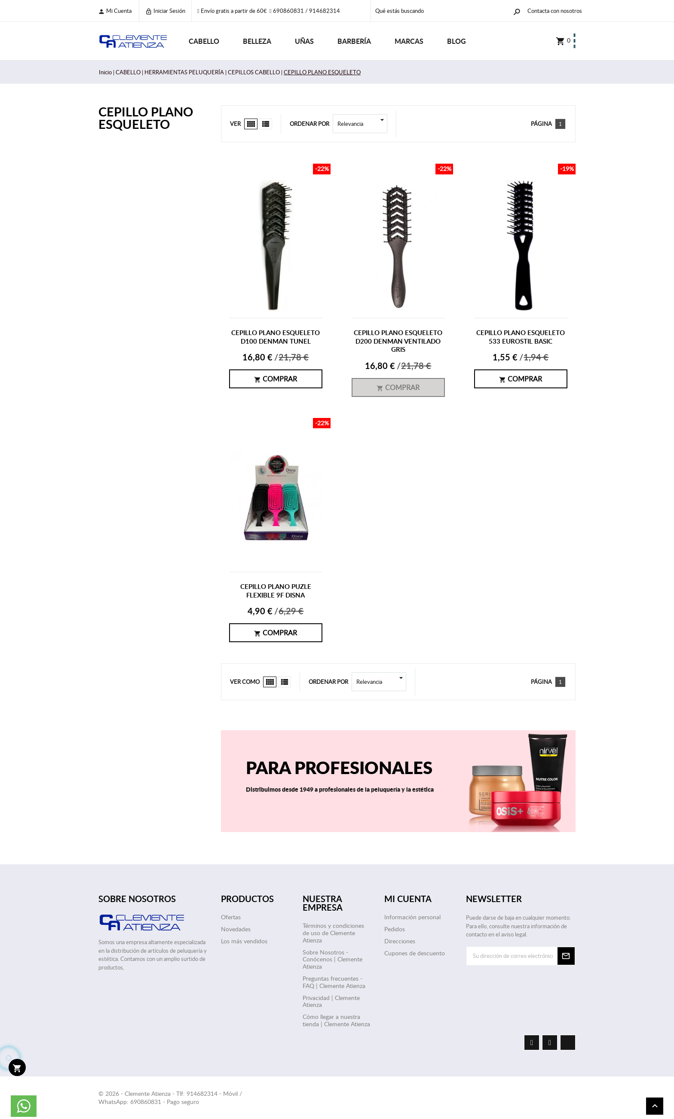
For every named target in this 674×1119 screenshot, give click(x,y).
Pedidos (394, 929)
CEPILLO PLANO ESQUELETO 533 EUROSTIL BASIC (520, 337)
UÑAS (304, 41)
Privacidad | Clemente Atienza (331, 1001)
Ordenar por (309, 124)
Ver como (245, 682)
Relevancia (362, 123)
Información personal (412, 917)
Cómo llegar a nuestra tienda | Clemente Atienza (336, 1020)
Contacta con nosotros (554, 11)
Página (541, 124)
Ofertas (231, 917)
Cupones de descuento (414, 953)
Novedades (236, 929)
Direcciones (399, 941)
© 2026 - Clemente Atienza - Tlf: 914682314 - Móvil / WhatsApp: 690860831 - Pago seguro (170, 1097)
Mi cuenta (115, 11)
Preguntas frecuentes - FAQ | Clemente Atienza (334, 982)
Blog (456, 41)
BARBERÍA (354, 41)
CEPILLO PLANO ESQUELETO (145, 117)
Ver (235, 124)
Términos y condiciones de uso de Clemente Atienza (333, 932)
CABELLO (204, 41)
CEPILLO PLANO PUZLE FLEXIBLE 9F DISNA (275, 591)
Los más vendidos (244, 941)
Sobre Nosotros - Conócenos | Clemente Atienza (332, 959)
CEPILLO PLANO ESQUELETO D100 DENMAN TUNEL (275, 337)
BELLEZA (257, 41)
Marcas (409, 41)
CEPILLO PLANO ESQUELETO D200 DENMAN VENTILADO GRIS (398, 341)
